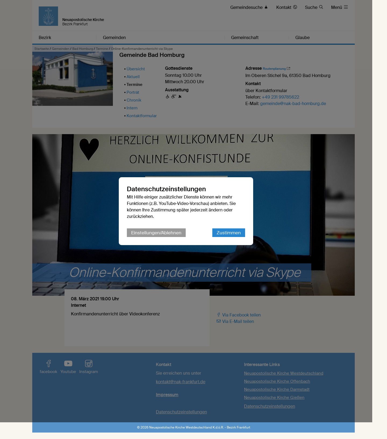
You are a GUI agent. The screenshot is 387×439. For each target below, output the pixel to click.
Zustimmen (236, 241)
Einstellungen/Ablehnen (164, 241)
